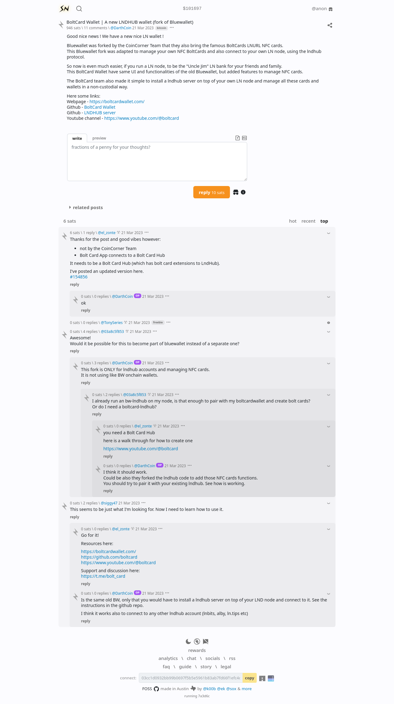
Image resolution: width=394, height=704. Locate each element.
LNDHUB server (100, 112)
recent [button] (308, 221)
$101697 (192, 9)
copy (249, 678)
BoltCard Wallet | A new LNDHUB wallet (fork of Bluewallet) (129, 22)
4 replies (90, 331)
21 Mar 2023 (143, 27)
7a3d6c (204, 696)
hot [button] (292, 221)
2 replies (112, 394)
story (205, 666)
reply (212, 192)
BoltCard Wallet (99, 107)
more (247, 688)
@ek (221, 688)
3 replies (101, 362)
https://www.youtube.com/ (141, 118)
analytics (168, 658)
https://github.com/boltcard (109, 557)
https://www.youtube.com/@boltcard (140, 448)
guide (185, 666)
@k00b (209, 688)
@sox (231, 688)
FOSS (150, 689)
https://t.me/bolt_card (103, 576)
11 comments (95, 27)
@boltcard (169, 118)
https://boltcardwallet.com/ (117, 101)
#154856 (78, 277)
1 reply (89, 232)
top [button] (324, 221)
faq (166, 666)
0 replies (101, 296)
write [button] (77, 138)
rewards (197, 650)
